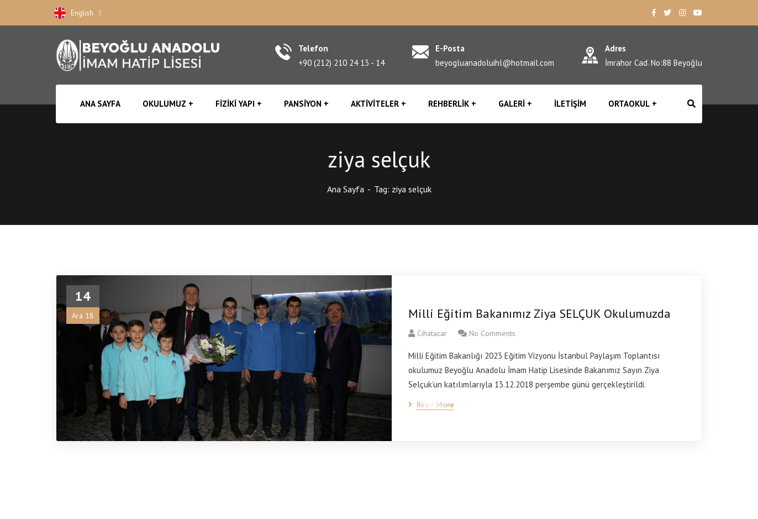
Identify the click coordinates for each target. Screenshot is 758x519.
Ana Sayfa (345, 189)
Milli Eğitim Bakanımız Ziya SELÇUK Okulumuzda (539, 313)
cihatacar (432, 333)
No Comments (492, 333)
